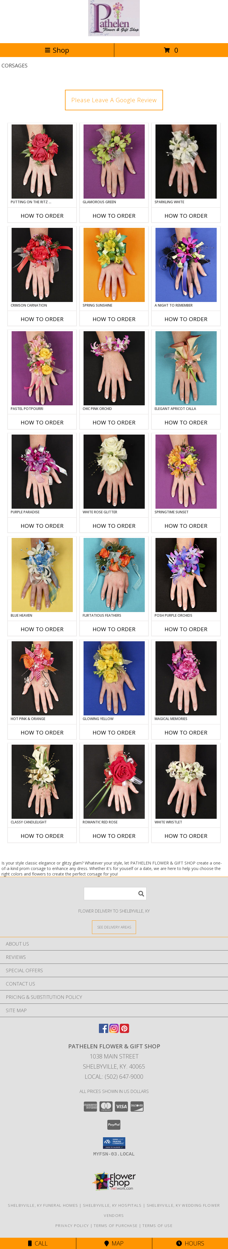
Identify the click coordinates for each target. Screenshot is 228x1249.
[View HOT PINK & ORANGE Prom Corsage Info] (42, 678)
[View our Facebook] (103, 1031)
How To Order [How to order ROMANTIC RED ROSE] (114, 836)
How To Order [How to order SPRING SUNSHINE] (114, 319)
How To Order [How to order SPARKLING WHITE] (185, 215)
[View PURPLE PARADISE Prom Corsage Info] (42, 472)
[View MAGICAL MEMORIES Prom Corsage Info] (186, 678)
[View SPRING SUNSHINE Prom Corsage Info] (114, 265)
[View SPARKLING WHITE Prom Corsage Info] (186, 161)
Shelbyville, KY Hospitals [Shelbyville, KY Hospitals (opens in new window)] (112, 1205)
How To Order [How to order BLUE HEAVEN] (42, 629)
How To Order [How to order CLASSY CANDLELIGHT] (42, 836)
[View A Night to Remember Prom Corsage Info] (186, 265)
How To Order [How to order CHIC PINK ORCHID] (114, 422)
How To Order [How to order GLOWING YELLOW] (114, 732)
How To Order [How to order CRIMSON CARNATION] (42, 319)
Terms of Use (157, 1225)
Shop (57, 50)
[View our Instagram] (114, 1031)
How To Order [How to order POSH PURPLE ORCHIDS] (185, 629)
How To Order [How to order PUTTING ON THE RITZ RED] (42, 215)
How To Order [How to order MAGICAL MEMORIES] (185, 732)
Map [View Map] (114, 1243)
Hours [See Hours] (190, 1243)
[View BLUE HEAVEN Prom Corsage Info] (42, 575)
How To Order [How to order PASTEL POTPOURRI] (42, 422)
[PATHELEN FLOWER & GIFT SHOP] (114, 34)
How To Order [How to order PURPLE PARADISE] (42, 526)
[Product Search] (115, 893)
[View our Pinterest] (124, 1031)
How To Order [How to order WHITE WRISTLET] (185, 836)
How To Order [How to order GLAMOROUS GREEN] (114, 215)
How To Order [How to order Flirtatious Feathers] (114, 629)
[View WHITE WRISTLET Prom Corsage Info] (186, 782)
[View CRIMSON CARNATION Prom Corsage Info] (42, 265)
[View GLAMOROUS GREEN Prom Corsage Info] (114, 161)
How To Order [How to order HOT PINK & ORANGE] (42, 732)
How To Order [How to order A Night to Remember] (185, 319)
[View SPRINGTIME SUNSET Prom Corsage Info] (186, 472)
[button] (114, 1143)
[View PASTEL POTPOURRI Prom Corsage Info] (42, 368)
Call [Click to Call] (38, 1243)
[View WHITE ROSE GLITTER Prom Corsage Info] (114, 472)
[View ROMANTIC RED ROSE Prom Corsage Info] (114, 782)
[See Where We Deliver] (114, 927)
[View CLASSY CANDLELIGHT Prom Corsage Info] (42, 782)
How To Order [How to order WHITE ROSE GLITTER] (114, 526)
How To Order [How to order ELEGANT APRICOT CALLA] (185, 422)
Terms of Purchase (115, 1225)
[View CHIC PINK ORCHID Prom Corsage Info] (114, 368)
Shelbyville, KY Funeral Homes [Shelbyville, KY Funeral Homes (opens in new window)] (43, 1205)
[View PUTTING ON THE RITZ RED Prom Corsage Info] (42, 161)
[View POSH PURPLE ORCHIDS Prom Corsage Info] (186, 575)
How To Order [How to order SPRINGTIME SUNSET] (185, 526)
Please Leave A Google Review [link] (114, 100)
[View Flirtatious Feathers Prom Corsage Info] (114, 575)
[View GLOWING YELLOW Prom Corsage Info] (114, 678)
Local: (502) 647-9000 (114, 1076)
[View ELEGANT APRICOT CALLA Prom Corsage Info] (186, 368)
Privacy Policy (72, 1225)
